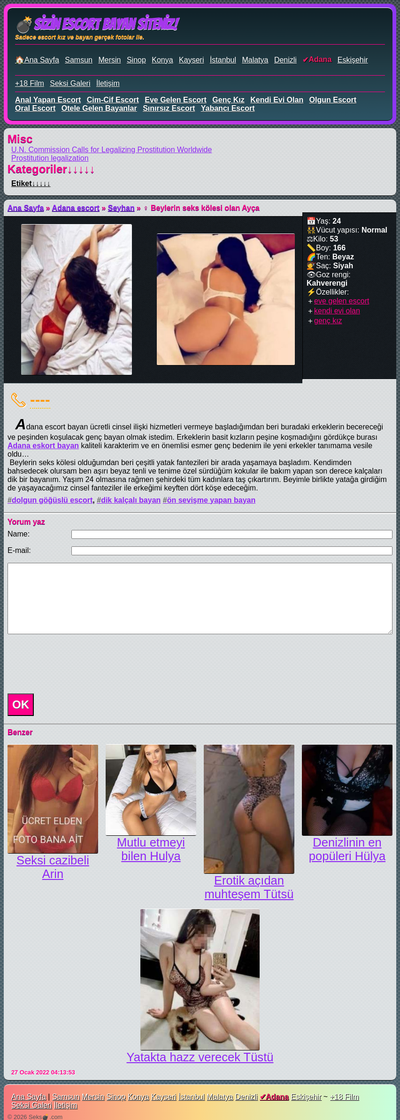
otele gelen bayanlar (99, 108)
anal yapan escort (48, 100)
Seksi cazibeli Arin (52, 867)
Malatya (255, 60)
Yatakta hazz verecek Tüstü (200, 1057)
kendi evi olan (276, 100)
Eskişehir (353, 60)
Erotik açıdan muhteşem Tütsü (249, 887)
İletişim (108, 83)
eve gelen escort (176, 100)
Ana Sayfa (26, 208)
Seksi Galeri (70, 83)
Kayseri (191, 60)
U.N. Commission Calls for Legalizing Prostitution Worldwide (111, 150)
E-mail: (19, 550)
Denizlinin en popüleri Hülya (347, 849)
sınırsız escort (169, 108)
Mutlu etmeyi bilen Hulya (151, 849)
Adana (319, 59)
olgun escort (332, 100)
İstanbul (223, 60)
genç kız (228, 100)
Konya (162, 60)
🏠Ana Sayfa (37, 60)
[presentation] (75, 664)
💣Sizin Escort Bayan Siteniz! (96, 24)
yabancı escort (228, 108)
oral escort (35, 108)
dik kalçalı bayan (131, 500)
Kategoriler (51, 169)
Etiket (31, 183)
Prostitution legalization (50, 158)
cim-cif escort (113, 100)
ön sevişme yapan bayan (211, 500)
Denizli (285, 60)
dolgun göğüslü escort (52, 500)
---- (40, 399)
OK (20, 704)
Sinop (136, 60)
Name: (19, 534)
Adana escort (76, 208)
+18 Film (29, 83)
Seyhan (121, 208)
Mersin (109, 60)
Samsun (78, 60)
